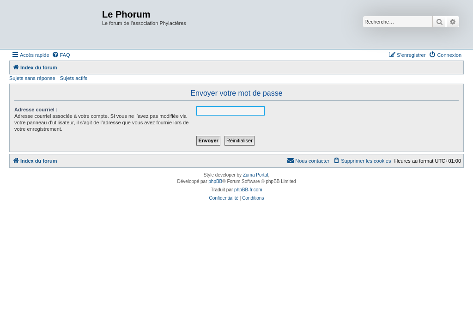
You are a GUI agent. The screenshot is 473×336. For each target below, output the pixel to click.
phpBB (215, 181)
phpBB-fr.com (248, 189)
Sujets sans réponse (32, 78)
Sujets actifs (73, 78)
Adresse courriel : (36, 109)
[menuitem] (61, 55)
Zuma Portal (255, 174)
